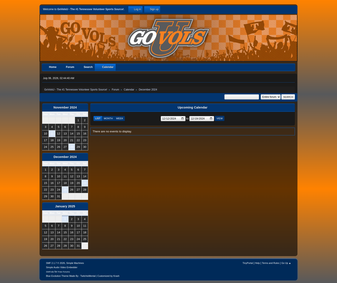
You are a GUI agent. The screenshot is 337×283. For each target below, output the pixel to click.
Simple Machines (75, 263)
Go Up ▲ (286, 263)
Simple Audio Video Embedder (61, 267)
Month (108, 118)
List (97, 118)
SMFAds (50, 272)
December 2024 (65, 157)
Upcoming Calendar (192, 107)
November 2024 (65, 107)
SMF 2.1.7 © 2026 (55, 263)
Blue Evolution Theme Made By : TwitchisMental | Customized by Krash (82, 276)
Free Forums (64, 272)
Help (257, 263)
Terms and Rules (270, 263)
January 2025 (65, 206)
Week (119, 118)
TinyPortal (248, 263)
